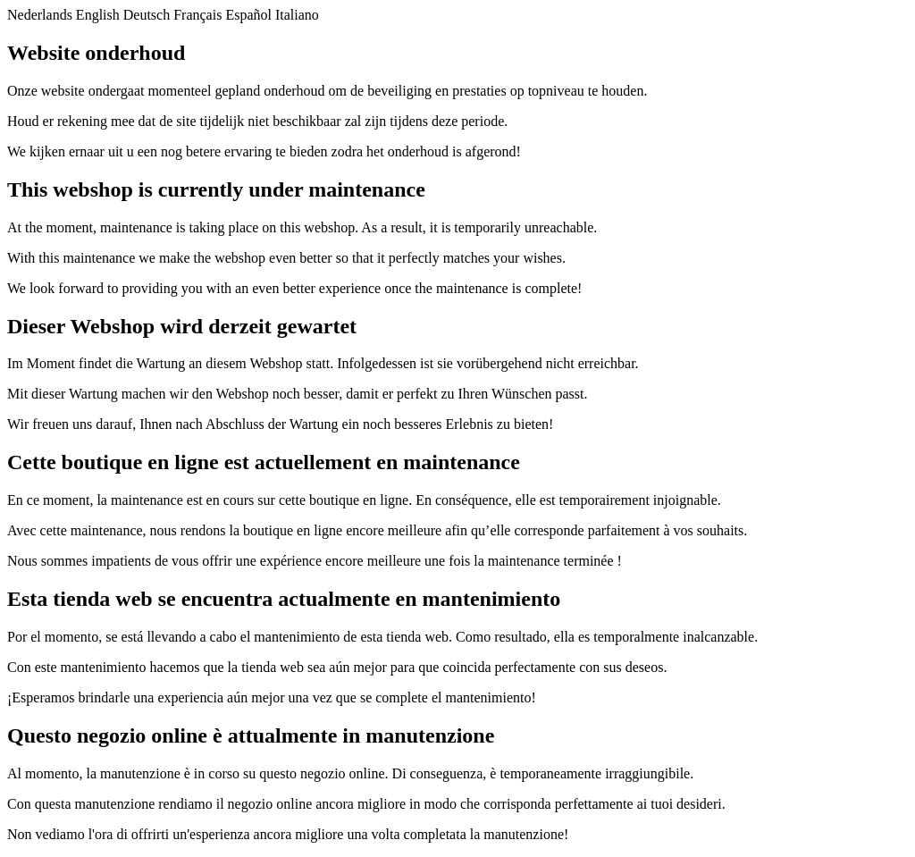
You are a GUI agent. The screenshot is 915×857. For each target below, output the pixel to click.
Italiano (297, 14)
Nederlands (39, 14)
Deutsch (146, 14)
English (98, 14)
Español (248, 14)
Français (197, 14)
